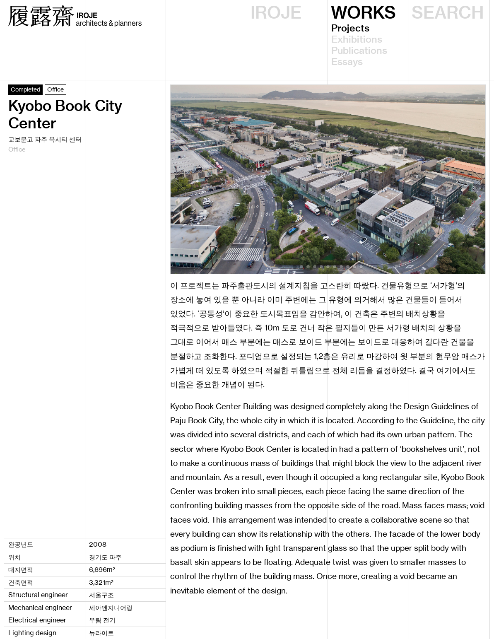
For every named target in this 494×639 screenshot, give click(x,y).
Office (55, 89)
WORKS (363, 12)
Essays (347, 62)
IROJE (276, 12)
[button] (295, 267)
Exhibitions (356, 39)
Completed (25, 89)
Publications (359, 50)
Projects (350, 28)
